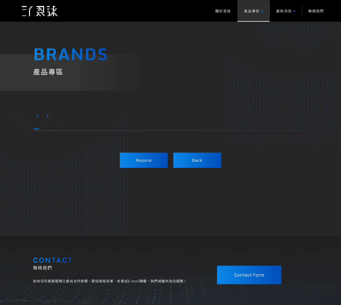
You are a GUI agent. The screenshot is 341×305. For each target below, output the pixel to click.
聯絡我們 (316, 10)
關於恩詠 (223, 10)
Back (197, 160)
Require (144, 160)
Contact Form (249, 273)
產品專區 (253, 10)
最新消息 (285, 10)
